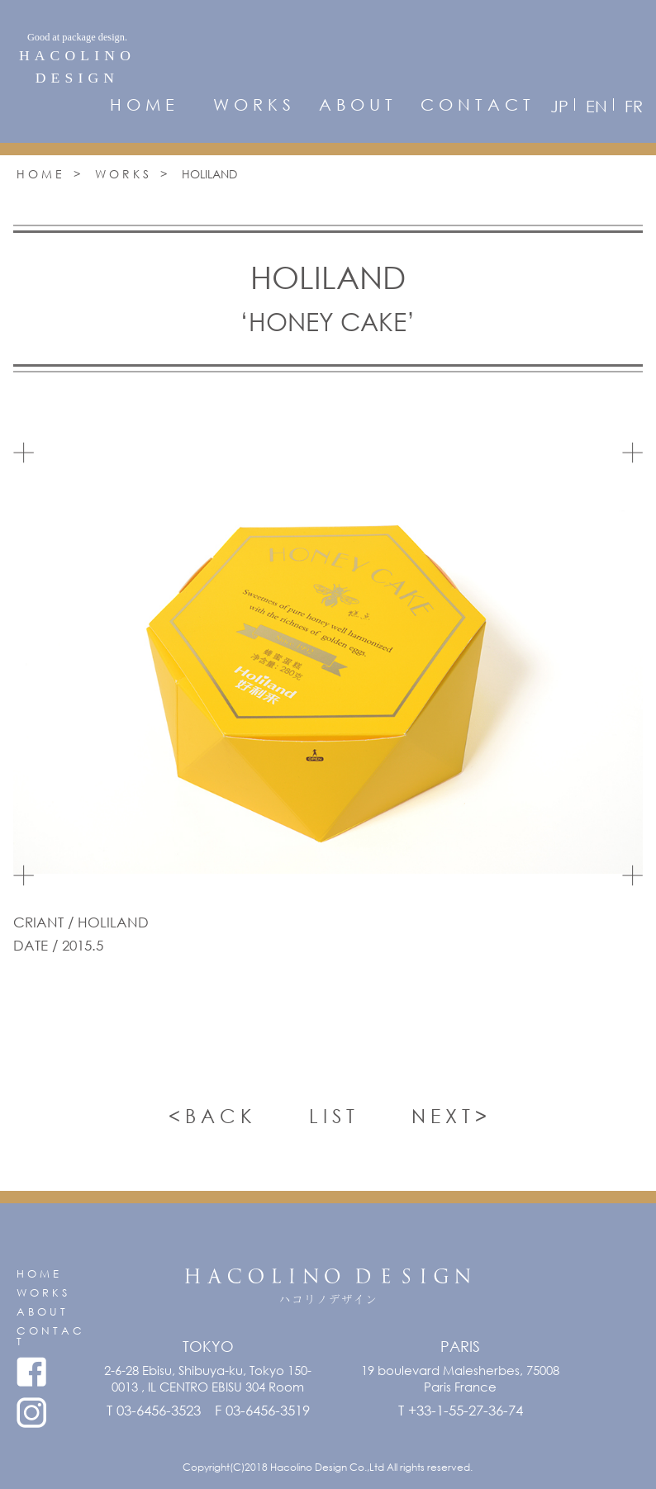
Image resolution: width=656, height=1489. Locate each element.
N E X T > (449, 1115)
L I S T (331, 1115)
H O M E (142, 105)
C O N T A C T (475, 105)
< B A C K (210, 1115)
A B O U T (355, 105)
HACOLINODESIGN (77, 58)
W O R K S (252, 105)
